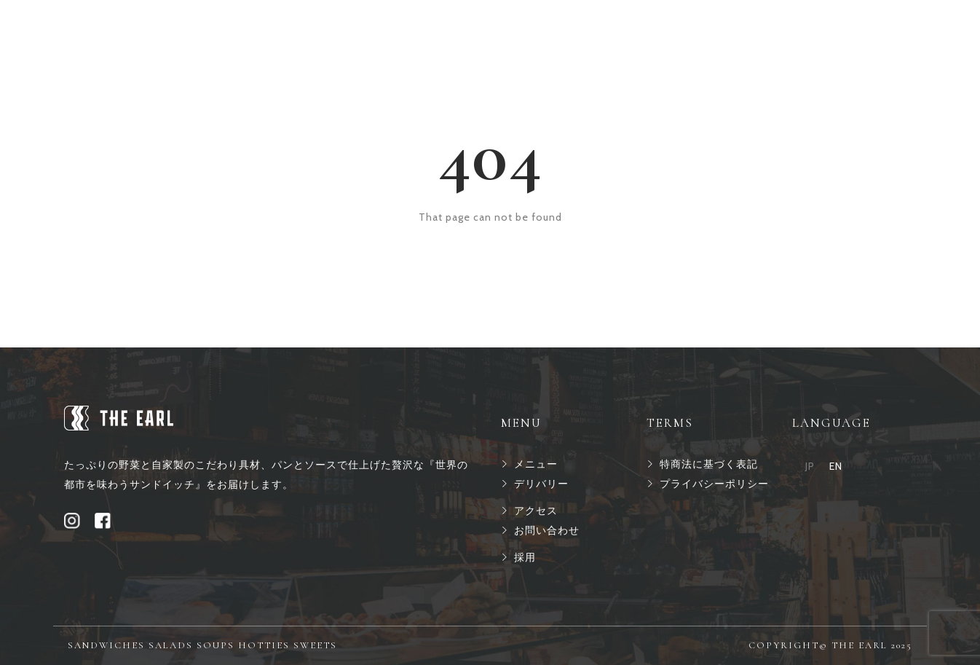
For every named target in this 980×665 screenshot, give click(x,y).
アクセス (528, 30)
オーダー (456, 30)
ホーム (319, 30)
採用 (587, 30)
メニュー (385, 30)
